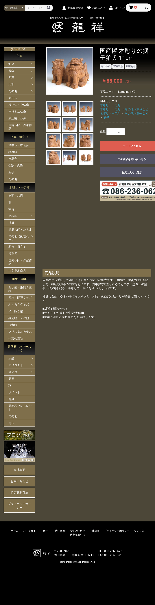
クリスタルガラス (20, 331)
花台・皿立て (17, 247)
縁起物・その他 (18, 318)
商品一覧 (46, 41)
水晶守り (14, 159)
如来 (11, 64)
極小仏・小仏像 (18, 104)
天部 (11, 84)
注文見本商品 (17, 271)
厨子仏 (12, 98)
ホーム (15, 41)
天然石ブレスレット (20, 407)
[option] (69, 71)
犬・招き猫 (15, 311)
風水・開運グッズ (20, 297)
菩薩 (11, 71)
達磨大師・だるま (20, 229)
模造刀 (12, 253)
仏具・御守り (19, 137)
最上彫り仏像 (17, 118)
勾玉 (11, 423)
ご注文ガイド (77, 41)
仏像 (19, 56)
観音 (11, 209)
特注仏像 (60, 530)
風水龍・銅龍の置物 (20, 289)
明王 (11, 77)
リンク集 (139, 530)
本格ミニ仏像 (17, 111)
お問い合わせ (108, 41)
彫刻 (11, 399)
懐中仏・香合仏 (18, 145)
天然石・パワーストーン (19, 348)
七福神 (12, 216)
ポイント (14, 392)
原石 (11, 378)
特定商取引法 (19, 492)
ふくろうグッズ (18, 304)
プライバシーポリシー (19, 505)
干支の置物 (15, 338)
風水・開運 (19, 279)
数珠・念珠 (15, 165)
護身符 (12, 152)
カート (46, 530)
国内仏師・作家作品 (20, 126)
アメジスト (15, 365)
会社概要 (139, 41)
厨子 (11, 172)
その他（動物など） (18, 238)
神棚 (11, 223)
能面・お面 (15, 195)
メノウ (12, 372)
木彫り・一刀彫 (19, 187)
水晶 (11, 358)
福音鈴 (12, 325)
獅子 (106, 117)
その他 (12, 91)
